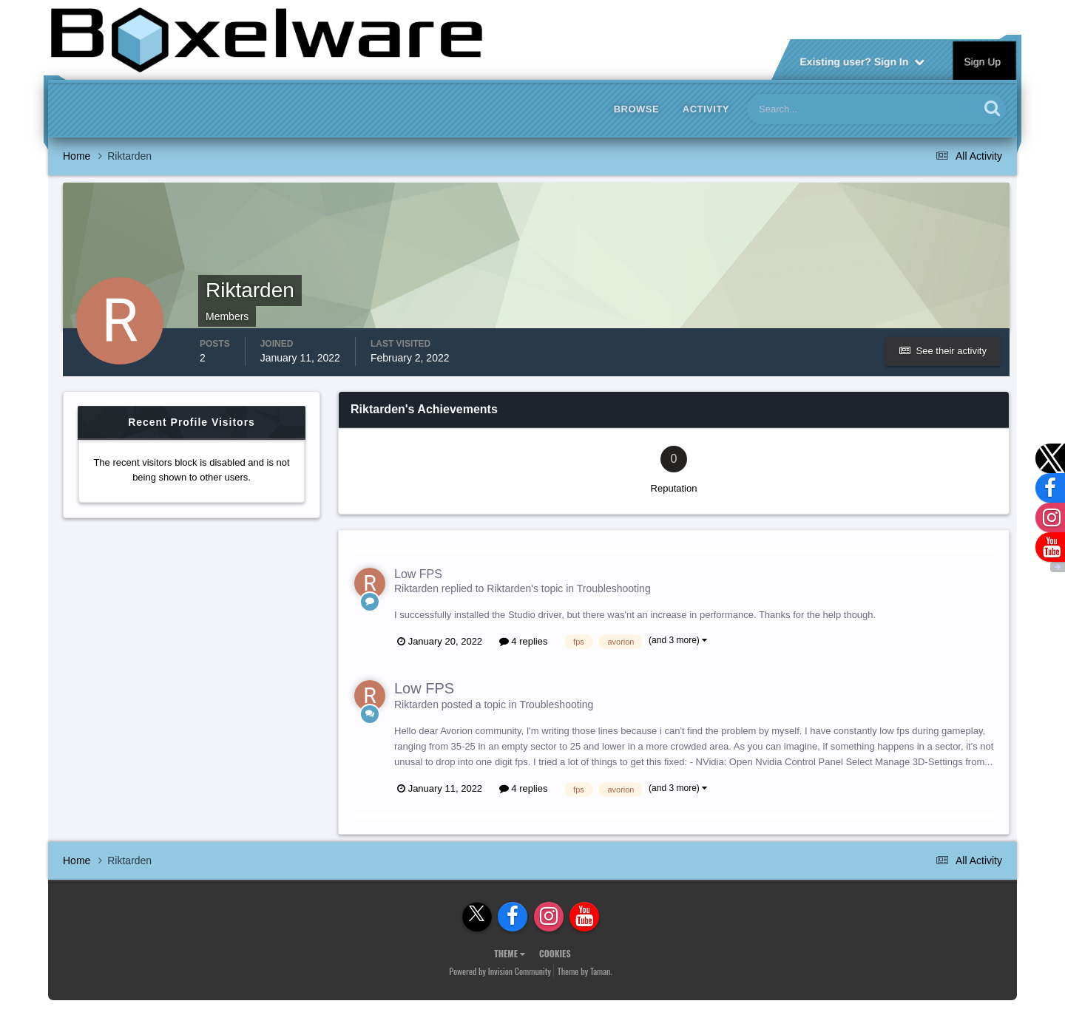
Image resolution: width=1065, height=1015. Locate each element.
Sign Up (982, 61)
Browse (637, 109)
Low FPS (418, 574)
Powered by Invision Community (500, 971)
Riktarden (416, 588)
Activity (706, 109)
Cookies (555, 953)
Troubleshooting (614, 588)
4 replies (523, 641)
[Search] (818, 109)
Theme (509, 953)
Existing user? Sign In (861, 61)
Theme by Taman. (585, 971)
